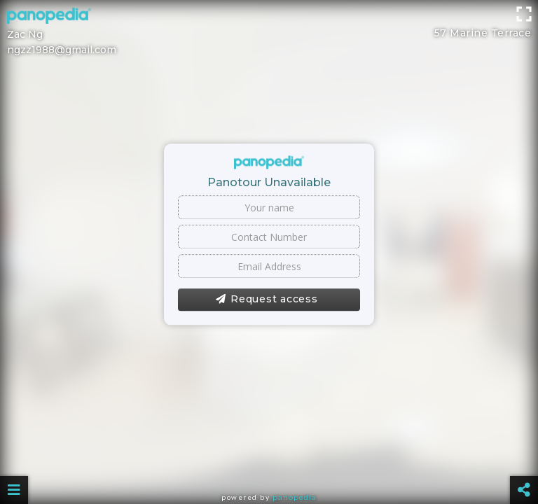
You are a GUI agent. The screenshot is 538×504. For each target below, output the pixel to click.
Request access (266, 299)
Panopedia (295, 497)
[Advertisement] (269, 31)
